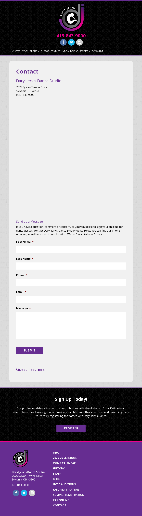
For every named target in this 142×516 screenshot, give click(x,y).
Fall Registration (66, 489)
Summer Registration (68, 495)
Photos (45, 51)
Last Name (24, 258)
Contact (55, 51)
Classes (16, 51)
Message (23, 308)
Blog (56, 479)
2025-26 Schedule (65, 458)
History (59, 468)
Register (85, 51)
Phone (21, 275)
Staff (57, 474)
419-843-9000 (71, 36)
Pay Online (97, 51)
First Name (25, 242)
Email (21, 292)
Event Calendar (64, 463)
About (34, 51)
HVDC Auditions (70, 51)
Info (56, 452)
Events (25, 51)
